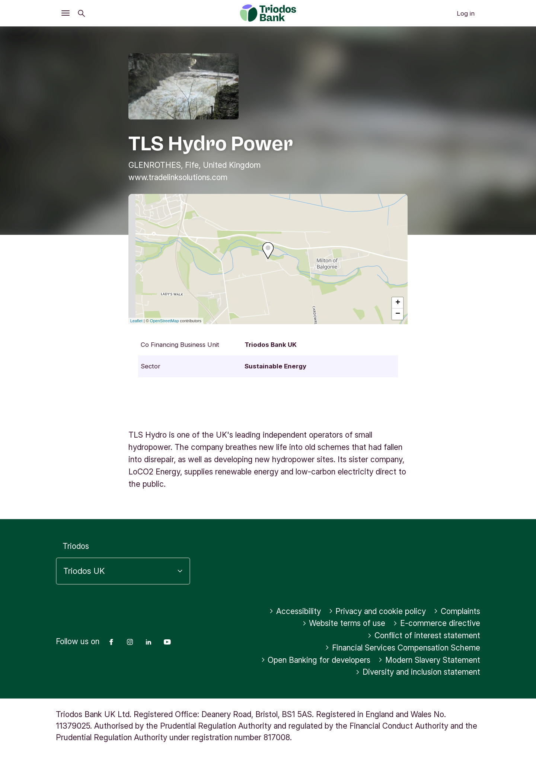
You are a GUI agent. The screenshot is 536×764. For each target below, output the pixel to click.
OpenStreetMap (164, 321)
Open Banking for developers (316, 660)
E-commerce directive (436, 623)
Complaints (457, 611)
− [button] (397, 314)
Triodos (76, 546)
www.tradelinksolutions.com (177, 177)
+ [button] (397, 303)
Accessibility (295, 611)
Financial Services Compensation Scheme (402, 647)
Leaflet (136, 321)
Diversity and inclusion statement (417, 672)
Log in (466, 13)
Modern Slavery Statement (429, 660)
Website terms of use (344, 623)
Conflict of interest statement (423, 635)
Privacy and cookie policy (377, 611)
